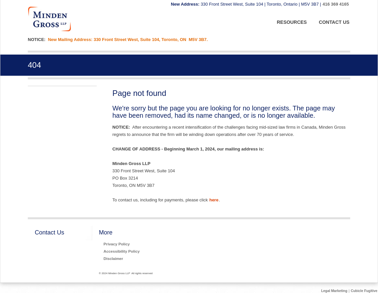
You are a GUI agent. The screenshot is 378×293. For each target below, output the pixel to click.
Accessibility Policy (122, 251)
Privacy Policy (117, 244)
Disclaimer (113, 258)
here (213, 199)
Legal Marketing (334, 291)
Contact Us (49, 232)
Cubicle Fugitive (364, 291)
